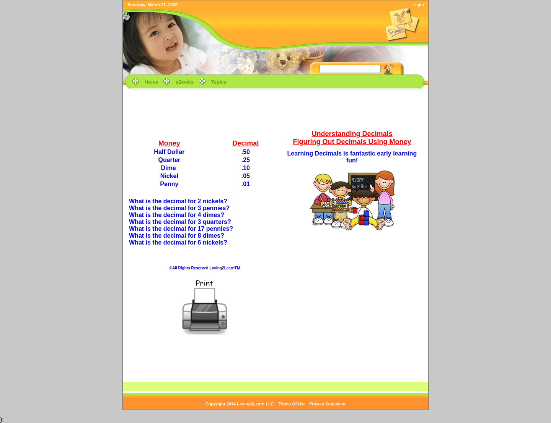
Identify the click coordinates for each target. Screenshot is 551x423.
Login (418, 4)
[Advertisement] (275, 108)
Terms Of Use (292, 404)
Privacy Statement (327, 404)
